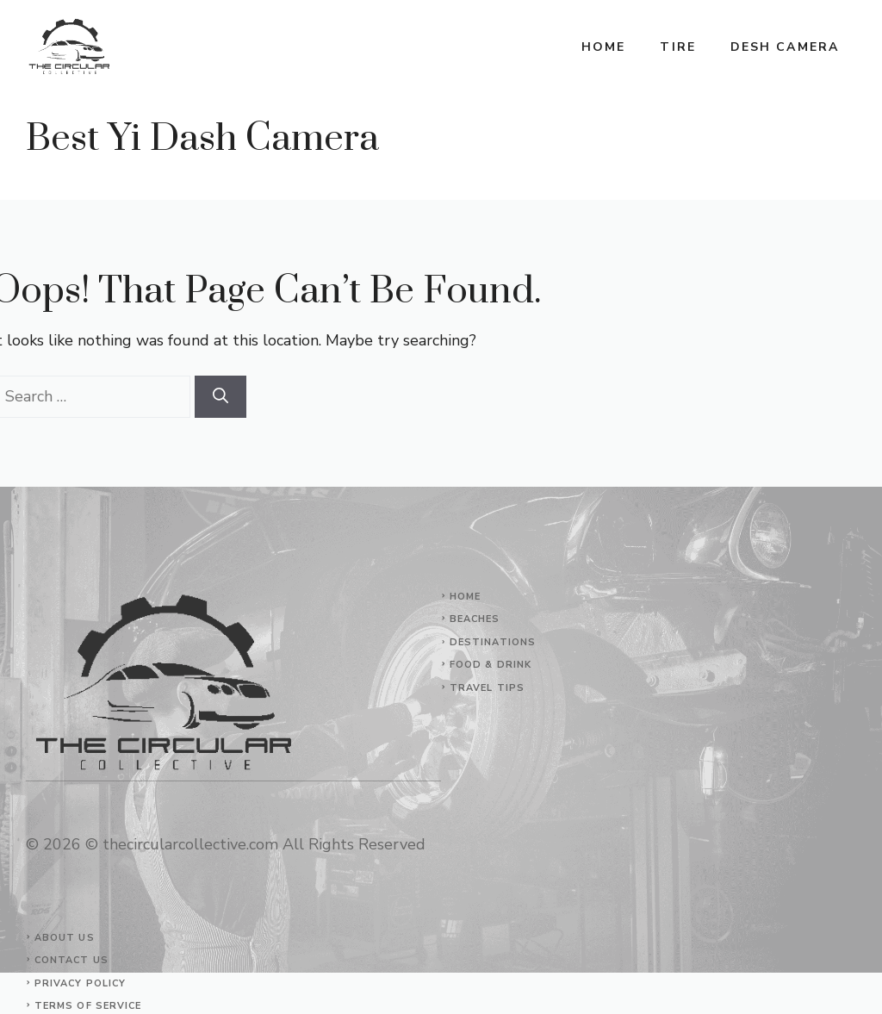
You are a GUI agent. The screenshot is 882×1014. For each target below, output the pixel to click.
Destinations (493, 642)
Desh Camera (784, 47)
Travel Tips (487, 687)
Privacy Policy (80, 983)
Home (603, 47)
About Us (64, 937)
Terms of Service (88, 1005)
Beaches (475, 619)
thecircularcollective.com (190, 844)
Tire (677, 47)
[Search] (220, 397)
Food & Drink (490, 664)
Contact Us (71, 960)
